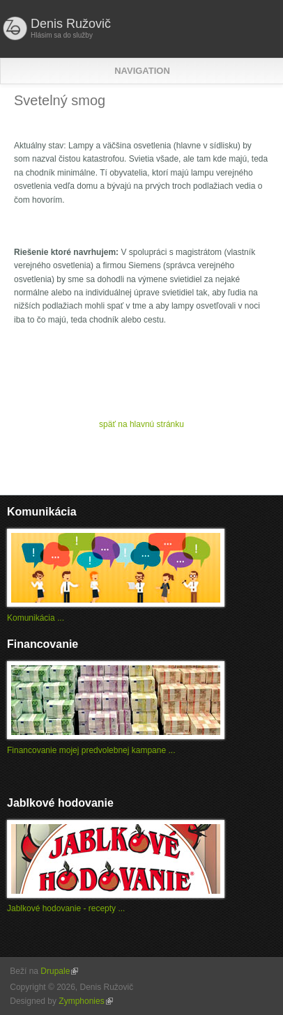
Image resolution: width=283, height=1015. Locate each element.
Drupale (59, 971)
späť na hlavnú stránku (141, 424)
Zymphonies (85, 1001)
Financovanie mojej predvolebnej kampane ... (91, 750)
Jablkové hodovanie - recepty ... (66, 908)
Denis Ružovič (71, 23)
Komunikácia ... (35, 618)
